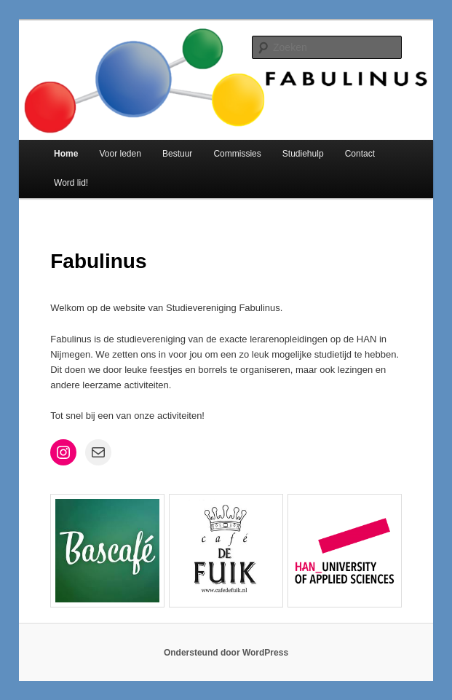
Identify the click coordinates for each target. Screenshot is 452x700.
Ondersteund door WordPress (226, 653)
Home (66, 154)
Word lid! (71, 183)
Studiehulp (303, 154)
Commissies (237, 154)
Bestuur (177, 154)
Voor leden (119, 154)
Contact (360, 154)
